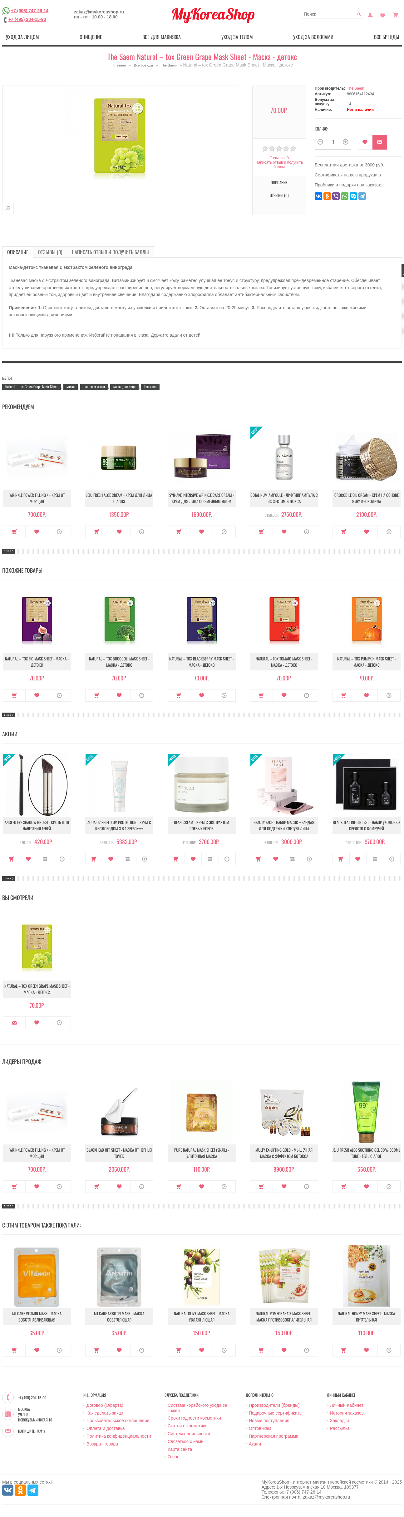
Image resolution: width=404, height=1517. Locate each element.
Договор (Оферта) (104, 1405)
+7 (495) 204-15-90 (27, 19)
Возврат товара (102, 1443)
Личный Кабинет (346, 1405)
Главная (119, 65)
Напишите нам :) (31, 1431)
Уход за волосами (313, 37)
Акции (255, 1443)
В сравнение (45, 859)
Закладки (339, 1420)
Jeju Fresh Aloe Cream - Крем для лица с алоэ (119, 498)
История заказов (347, 1413)
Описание (279, 182)
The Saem (169, 65)
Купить (14, 532)
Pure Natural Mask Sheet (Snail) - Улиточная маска (201, 1153)
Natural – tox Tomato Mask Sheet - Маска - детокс (284, 661)
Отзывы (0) (279, 195)
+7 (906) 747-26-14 (29, 10)
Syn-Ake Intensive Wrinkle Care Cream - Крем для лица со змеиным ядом (201, 498)
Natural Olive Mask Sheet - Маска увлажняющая (201, 1316)
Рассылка (340, 1428)
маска (71, 386)
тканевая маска (94, 386)
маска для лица (124, 386)
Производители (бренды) (274, 1405)
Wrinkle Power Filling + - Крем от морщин (37, 498)
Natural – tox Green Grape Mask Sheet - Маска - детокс (37, 989)
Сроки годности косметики (194, 1418)
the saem (150, 386)
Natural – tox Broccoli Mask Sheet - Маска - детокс (119, 661)
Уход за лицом (22, 37)
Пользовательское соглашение (118, 1420)
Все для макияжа (161, 37)
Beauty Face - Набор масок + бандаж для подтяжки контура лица (284, 825)
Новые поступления (269, 1420)
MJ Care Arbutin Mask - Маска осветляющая (119, 1316)
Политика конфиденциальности (118, 1436)
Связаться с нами (186, 1441)
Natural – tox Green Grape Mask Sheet (31, 386)
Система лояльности (189, 1433)
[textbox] (332, 14)
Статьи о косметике (187, 1425)
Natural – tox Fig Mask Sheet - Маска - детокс (37, 661)
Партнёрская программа (273, 1436)
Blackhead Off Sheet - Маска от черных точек (119, 1153)
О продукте (59, 532)
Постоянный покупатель (370, 14)
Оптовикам (260, 1428)
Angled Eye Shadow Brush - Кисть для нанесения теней (37, 825)
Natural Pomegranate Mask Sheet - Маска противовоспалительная (284, 1316)
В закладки (365, 142)
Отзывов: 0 (279, 158)
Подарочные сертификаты (276, 1413)
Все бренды (386, 37)
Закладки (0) (383, 14)
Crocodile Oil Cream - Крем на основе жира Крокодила (366, 498)
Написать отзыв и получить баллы (279, 164)
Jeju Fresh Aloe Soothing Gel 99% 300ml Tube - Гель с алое (366, 1153)
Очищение (91, 37)
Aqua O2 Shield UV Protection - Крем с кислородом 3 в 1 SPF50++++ (119, 825)
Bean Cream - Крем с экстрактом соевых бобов (201, 825)
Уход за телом (237, 37)
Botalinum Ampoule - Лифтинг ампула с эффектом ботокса (284, 498)
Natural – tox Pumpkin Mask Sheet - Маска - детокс (366, 661)
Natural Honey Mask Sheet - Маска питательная (366, 1316)
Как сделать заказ (104, 1413)
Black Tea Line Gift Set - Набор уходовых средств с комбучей (366, 825)
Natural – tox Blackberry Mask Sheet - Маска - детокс (201, 661)
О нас (173, 1456)
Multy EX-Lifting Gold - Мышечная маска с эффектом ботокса (284, 1153)
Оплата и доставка (105, 1428)
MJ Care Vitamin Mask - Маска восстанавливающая (37, 1316)
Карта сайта (180, 1449)
